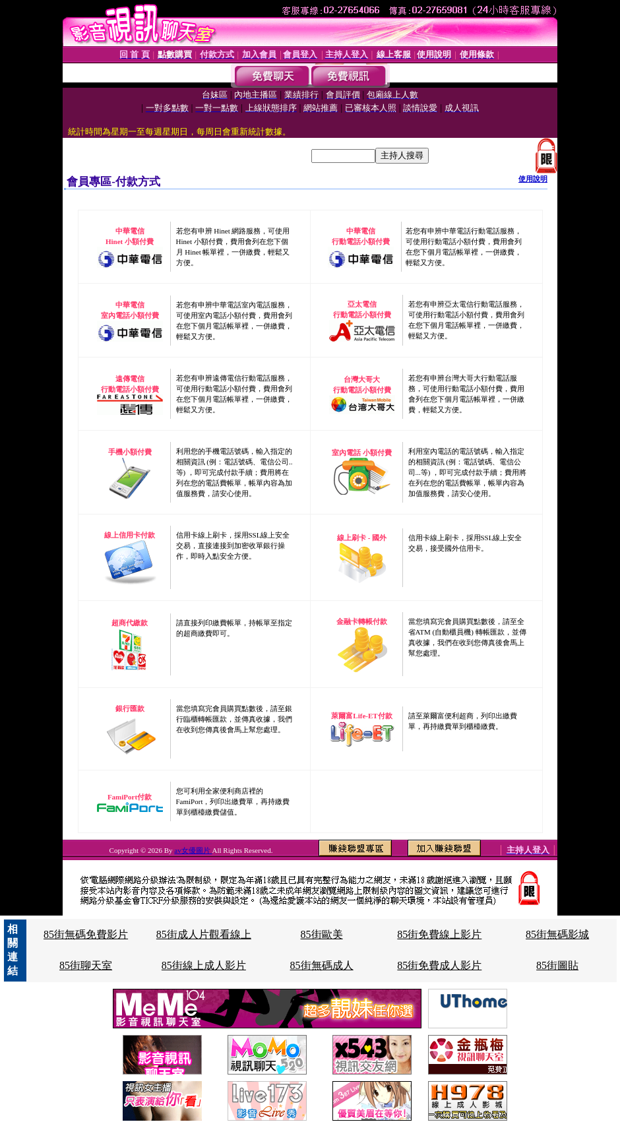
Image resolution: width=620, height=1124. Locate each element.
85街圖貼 (557, 965)
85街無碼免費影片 (86, 934)
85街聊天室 (85, 965)
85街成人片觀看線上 (203, 934)
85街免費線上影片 (439, 934)
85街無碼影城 (557, 934)
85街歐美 (322, 934)
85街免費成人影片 (439, 965)
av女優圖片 (193, 850)
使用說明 (532, 179)
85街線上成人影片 (204, 965)
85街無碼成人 (322, 965)
